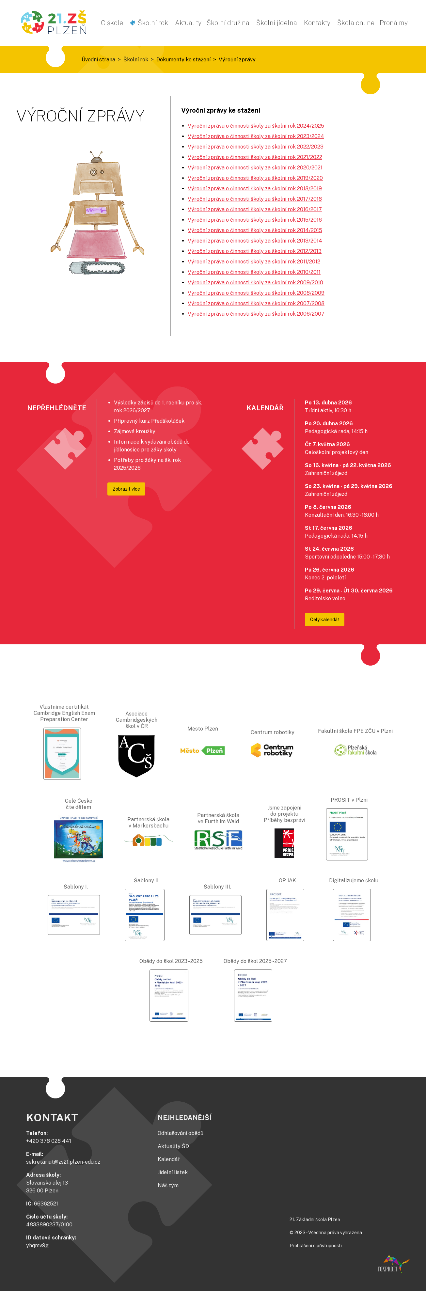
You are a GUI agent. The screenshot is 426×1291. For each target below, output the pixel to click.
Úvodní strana (98, 59)
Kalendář (169, 1159)
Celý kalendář (324, 619)
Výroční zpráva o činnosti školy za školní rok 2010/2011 (254, 272)
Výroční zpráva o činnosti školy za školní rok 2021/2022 (255, 157)
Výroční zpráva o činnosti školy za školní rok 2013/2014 (255, 241)
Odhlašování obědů (180, 1133)
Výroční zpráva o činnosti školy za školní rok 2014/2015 (255, 230)
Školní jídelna (276, 23)
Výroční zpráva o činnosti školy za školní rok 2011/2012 (254, 262)
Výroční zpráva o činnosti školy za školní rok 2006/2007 (256, 314)
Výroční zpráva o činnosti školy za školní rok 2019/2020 (255, 178)
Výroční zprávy (237, 59)
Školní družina (228, 23)
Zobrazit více (126, 489)
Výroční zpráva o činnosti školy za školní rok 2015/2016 (255, 220)
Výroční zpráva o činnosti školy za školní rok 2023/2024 (256, 136)
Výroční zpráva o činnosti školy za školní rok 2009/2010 (255, 282)
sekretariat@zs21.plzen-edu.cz (63, 1162)
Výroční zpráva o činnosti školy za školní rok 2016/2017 (255, 209)
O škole (112, 23)
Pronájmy (394, 23)
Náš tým (168, 1185)
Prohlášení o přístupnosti (316, 1245)
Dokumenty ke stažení (183, 59)
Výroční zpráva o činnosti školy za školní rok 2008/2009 (256, 293)
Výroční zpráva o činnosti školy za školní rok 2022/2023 (255, 147)
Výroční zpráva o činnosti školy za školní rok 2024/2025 (256, 126)
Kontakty (317, 23)
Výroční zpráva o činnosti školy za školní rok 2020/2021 (255, 168)
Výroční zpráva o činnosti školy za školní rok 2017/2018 (255, 199)
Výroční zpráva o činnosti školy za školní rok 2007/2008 (256, 303)
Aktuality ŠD (173, 1146)
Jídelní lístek (173, 1172)
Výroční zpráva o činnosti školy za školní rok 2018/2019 (255, 188)
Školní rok (153, 23)
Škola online (355, 23)
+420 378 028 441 (48, 1141)
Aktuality (188, 23)
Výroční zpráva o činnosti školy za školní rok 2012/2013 (255, 251)
